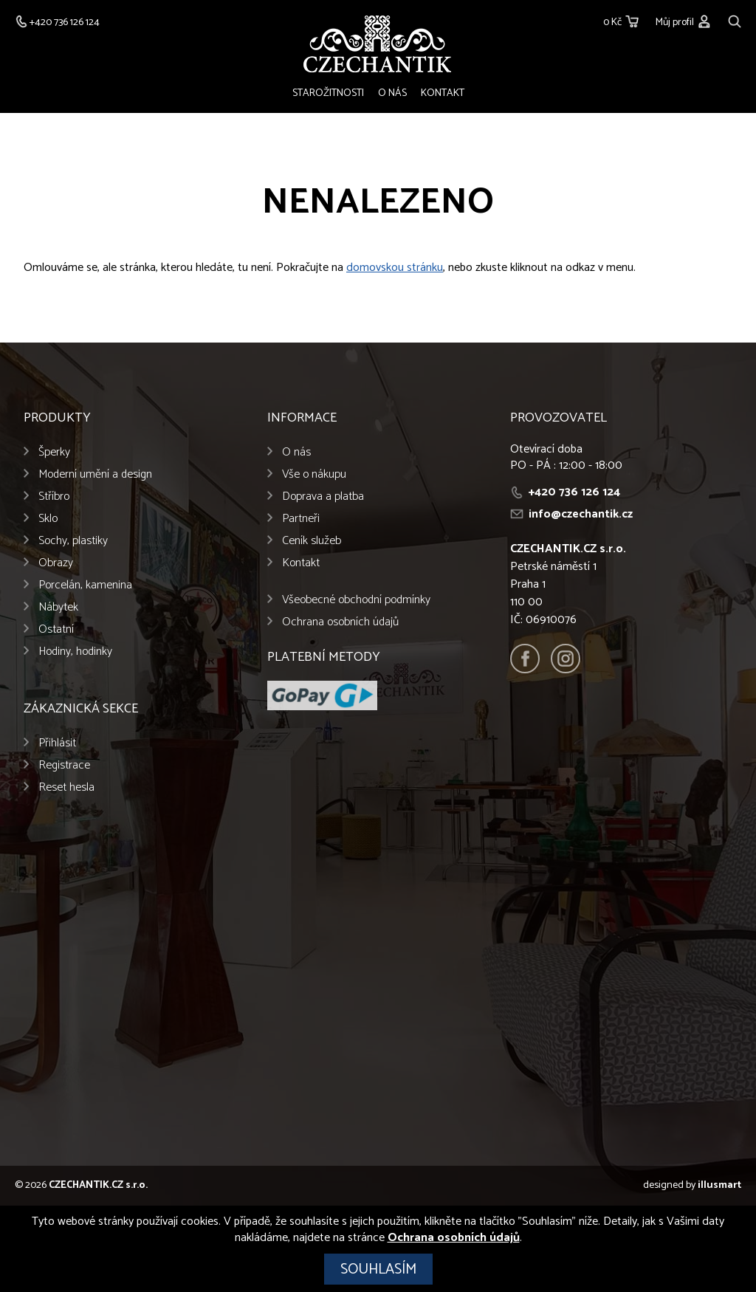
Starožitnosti (328, 93)
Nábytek (58, 608)
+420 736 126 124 (574, 493)
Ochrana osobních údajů (340, 623)
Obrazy (55, 564)
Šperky (54, 453)
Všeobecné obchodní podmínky (356, 601)
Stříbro (53, 497)
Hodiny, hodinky (75, 652)
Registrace (64, 766)
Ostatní (56, 630)
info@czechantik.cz (581, 515)
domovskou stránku (394, 268)
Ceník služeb (311, 541)
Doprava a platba (323, 497)
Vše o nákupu (314, 475)
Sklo (48, 519)
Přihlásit (57, 744)
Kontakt (442, 93)
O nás (392, 93)
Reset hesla (66, 788)
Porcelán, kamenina (85, 586)
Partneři (301, 519)
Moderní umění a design (95, 475)
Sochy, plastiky (73, 541)
